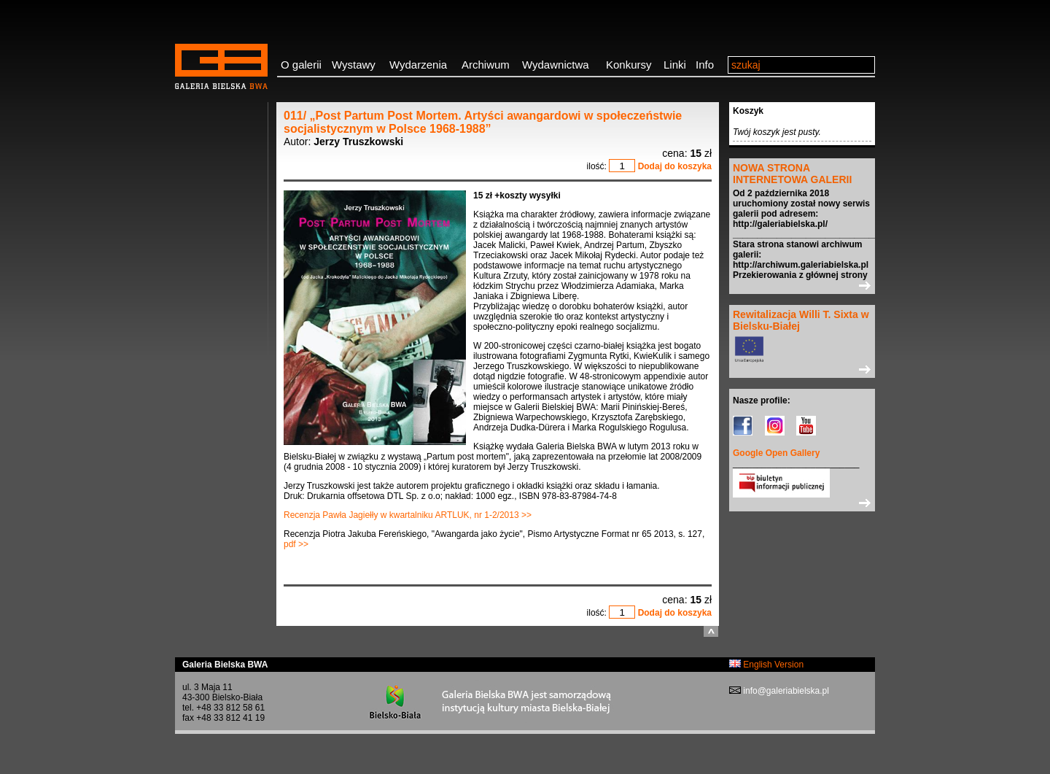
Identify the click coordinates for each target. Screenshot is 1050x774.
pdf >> (296, 544)
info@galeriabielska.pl (785, 691)
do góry (711, 631)
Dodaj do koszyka (675, 166)
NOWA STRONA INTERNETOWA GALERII (792, 173)
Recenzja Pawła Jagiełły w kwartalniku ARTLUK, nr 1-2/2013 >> (408, 515)
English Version (766, 664)
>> (802, 285)
